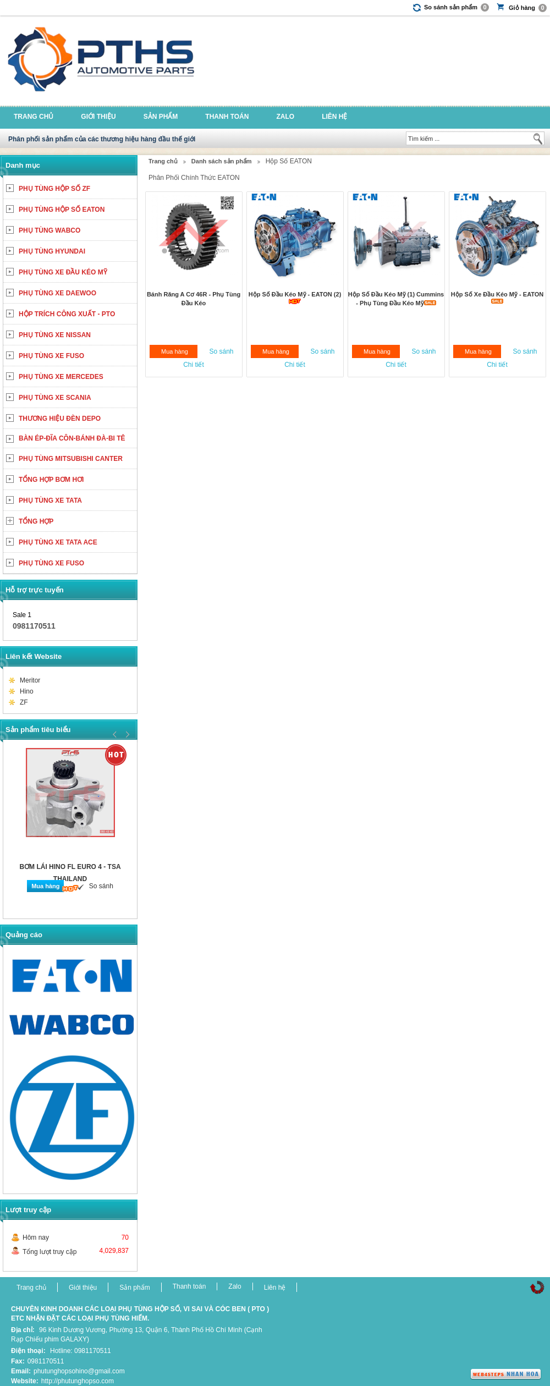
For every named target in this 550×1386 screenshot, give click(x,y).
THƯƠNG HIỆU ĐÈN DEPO (60, 418)
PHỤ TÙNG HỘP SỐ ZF (54, 189)
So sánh (221, 351)
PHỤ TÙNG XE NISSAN (55, 335)
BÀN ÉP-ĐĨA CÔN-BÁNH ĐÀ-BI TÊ (72, 438)
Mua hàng (174, 351)
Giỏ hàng (528, 8)
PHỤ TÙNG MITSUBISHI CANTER (71, 459)
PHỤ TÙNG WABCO (49, 230)
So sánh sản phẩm (456, 7)
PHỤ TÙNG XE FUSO (51, 356)
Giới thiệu (98, 116)
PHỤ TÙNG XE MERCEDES (61, 377)
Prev (115, 734)
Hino (27, 691)
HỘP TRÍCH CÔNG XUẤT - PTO (67, 314)
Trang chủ (33, 116)
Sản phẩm (161, 116)
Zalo (285, 116)
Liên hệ (334, 116)
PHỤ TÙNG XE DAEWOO (57, 293)
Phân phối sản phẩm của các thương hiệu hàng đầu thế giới (101, 139)
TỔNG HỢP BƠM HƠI (51, 479)
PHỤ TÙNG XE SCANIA (55, 398)
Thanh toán (227, 116)
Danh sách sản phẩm (221, 161)
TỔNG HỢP (36, 521)
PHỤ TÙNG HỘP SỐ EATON (62, 209)
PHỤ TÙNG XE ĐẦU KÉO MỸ (63, 272)
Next (126, 734)
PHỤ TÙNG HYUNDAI (52, 251)
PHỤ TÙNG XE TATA (50, 500)
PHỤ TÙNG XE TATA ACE (58, 542)
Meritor (30, 680)
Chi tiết (193, 365)
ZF (24, 702)
